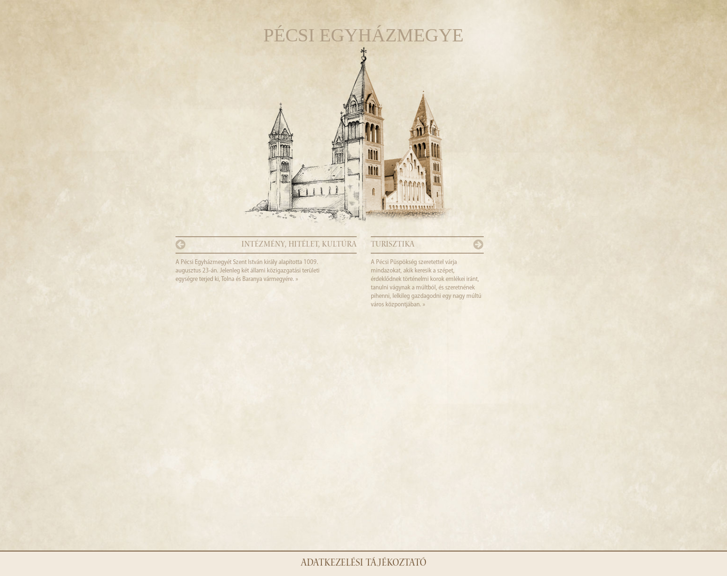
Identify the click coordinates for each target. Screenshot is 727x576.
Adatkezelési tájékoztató (363, 563)
